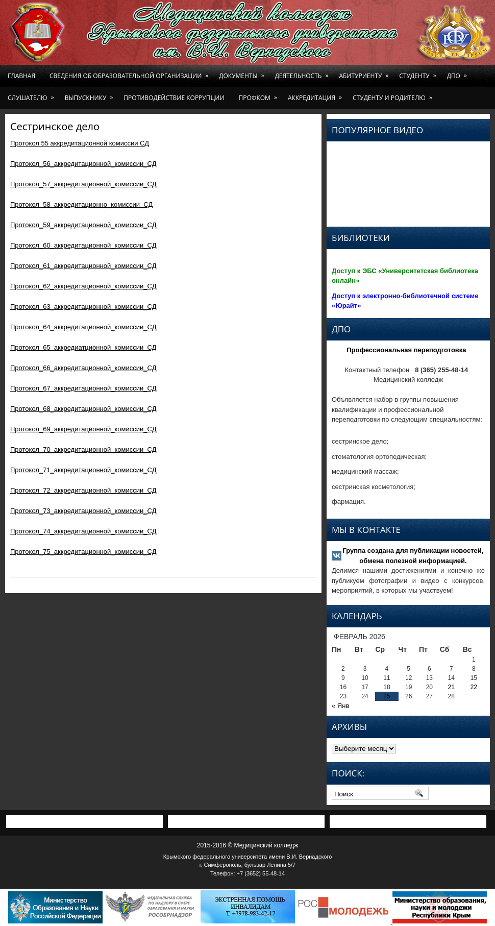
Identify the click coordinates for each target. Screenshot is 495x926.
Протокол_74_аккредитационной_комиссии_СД (83, 531)
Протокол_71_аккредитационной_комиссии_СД (83, 470)
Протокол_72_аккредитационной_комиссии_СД (83, 490)
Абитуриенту (365, 72)
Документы (243, 72)
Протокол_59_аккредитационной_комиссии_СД (83, 225)
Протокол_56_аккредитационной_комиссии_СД (83, 163)
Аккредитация (316, 94)
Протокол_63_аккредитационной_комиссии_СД (83, 306)
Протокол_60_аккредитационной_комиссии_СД (83, 245)
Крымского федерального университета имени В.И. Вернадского (247, 857)
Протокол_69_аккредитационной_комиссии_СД (83, 429)
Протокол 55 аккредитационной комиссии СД (79, 143)
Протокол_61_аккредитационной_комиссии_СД (83, 266)
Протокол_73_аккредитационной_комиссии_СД (83, 511)
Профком (260, 94)
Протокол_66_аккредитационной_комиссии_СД (83, 368)
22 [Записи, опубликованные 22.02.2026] (474, 687)
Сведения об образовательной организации (131, 72)
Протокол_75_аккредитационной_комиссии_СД (83, 551)
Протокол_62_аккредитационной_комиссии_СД (83, 286)
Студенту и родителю (394, 94)
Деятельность (303, 72)
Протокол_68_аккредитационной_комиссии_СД (83, 408)
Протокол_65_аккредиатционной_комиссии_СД (83, 347)
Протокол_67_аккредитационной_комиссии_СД (83, 388)
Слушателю (33, 94)
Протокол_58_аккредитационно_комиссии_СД (81, 204)
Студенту (419, 72)
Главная (21, 75)
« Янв (340, 706)
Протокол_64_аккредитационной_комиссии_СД (83, 327)
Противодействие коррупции (173, 97)
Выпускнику (91, 94)
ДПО (459, 72)
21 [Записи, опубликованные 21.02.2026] (451, 687)
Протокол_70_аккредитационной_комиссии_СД (83, 449)
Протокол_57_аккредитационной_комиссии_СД (83, 184)
